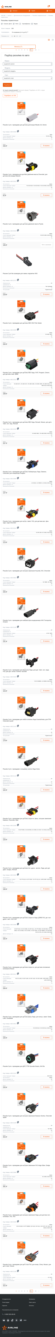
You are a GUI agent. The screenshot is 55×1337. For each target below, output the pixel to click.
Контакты (31, 1305)
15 (35, 50)
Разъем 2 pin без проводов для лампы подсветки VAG (20, 273)
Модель (7, 68)
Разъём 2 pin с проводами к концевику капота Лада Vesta (21, 769)
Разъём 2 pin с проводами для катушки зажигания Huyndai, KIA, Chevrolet (26, 571)
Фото (50, 10)
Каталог (15, 10)
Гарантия (4, 1305)
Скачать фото (8, 23)
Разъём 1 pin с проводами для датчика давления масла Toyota (23, 224)
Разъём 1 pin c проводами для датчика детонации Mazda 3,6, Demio (25, 125)
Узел (6, 75)
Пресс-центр (32, 1302)
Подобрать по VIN (10, 95)
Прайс (33, 10)
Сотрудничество (6, 1299)
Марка (7, 61)
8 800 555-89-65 (10, 1314)
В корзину (46, 145)
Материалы (32, 1299)
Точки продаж (5, 1302)
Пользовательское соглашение (10, 1310)
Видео (36, 23)
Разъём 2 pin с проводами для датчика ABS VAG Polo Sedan (22, 323)
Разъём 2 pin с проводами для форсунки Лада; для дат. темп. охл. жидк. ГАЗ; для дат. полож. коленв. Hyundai (26, 670)
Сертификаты (26, 23)
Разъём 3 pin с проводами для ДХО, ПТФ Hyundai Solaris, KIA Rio (24, 1066)
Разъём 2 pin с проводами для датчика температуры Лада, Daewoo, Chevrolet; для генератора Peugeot (25, 472)
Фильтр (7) (18, 46)
